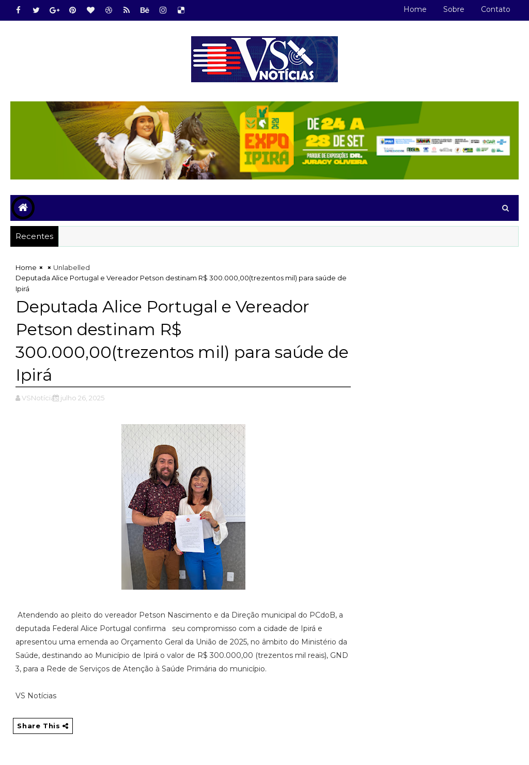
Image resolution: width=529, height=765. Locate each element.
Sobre (453, 9)
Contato (495, 9)
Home (415, 9)
